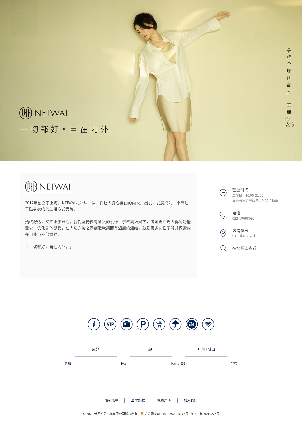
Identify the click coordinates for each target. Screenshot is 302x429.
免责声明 (164, 400)
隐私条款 (111, 400)
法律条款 (138, 400)
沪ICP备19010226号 (205, 413)
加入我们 (190, 400)
